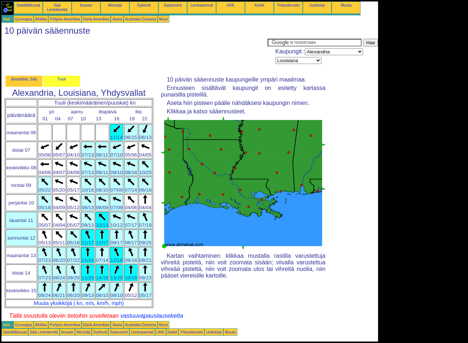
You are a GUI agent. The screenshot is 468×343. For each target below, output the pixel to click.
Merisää (115, 5)
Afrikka (41, 19)
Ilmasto (86, 5)
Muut (163, 19)
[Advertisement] (134, 55)
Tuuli (61, 79)
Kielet (259, 5)
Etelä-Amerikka (96, 19)
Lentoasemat (201, 5)
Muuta (346, 5)
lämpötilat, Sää (24, 79)
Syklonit (144, 5)
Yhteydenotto (288, 5)
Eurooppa (23, 19)
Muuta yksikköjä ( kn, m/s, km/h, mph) (79, 303)
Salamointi (173, 5)
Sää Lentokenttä (57, 7)
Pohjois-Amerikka (65, 19)
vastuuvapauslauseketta (151, 316)
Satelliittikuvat (28, 5)
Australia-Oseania (140, 19)
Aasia (117, 19)
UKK (231, 5)
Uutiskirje (317, 5)
